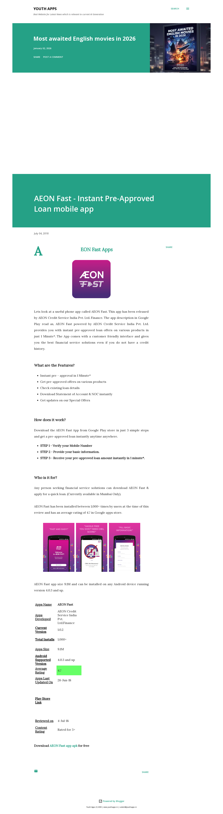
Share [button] (36, 56)
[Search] (175, 9)
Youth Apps (45, 8)
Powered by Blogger (111, 801)
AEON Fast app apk (63, 746)
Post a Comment (53, 56)
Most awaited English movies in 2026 (84, 38)
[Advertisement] (105, 127)
